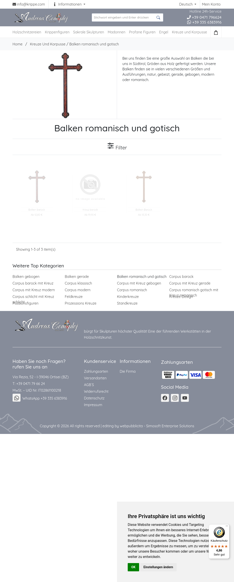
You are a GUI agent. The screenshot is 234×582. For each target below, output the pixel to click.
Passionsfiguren (25, 303)
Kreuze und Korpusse (189, 32)
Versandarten (95, 378)
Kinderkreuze (128, 296)
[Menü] (227, 527)
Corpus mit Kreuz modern (34, 290)
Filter (117, 146)
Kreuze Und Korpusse (47, 44)
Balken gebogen (26, 276)
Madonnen (116, 32)
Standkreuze (127, 303)
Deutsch (186, 4)
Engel (163, 32)
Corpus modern (77, 290)
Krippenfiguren (57, 32)
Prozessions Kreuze (80, 303)
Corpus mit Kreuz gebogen (139, 283)
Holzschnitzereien (27, 32)
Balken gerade (77, 276)
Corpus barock (181, 276)
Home (18, 44)
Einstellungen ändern (158, 567)
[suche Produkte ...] (127, 17)
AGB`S (89, 385)
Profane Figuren (142, 32)
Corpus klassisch (78, 283)
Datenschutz (94, 398)
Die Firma (128, 371)
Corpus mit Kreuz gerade (190, 283)
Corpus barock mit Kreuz (33, 283)
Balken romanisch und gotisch (94, 44)
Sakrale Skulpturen (88, 32)
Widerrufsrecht (96, 391)
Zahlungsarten (96, 371)
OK (133, 567)
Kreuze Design (181, 296)
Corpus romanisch (132, 290)
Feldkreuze (74, 296)
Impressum (93, 405)
